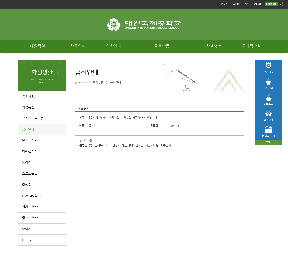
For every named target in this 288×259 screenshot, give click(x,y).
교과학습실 (251, 46)
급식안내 (28, 129)
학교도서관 (30, 218)
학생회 (26, 184)
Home (83, 82)
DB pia (27, 240)
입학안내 (113, 46)
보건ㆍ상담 (30, 140)
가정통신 (28, 107)
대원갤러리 (30, 151)
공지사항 (28, 96)
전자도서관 (30, 207)
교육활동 (161, 46)
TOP (268, 142)
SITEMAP (258, 4)
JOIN (246, 4)
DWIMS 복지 (31, 195)
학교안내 (77, 46)
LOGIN (235, 4)
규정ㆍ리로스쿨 (33, 118)
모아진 (26, 229)
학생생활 (213, 46)
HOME (223, 4)
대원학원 (37, 46)
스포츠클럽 (30, 173)
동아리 (26, 162)
